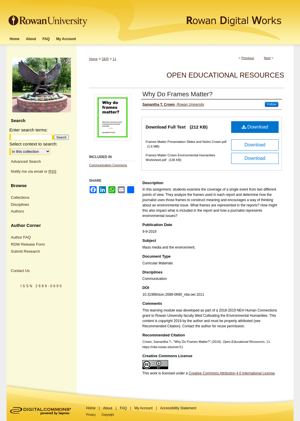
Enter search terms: (28, 129)
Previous (247, 58)
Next (267, 58)
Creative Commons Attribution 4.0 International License (232, 373)
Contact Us (20, 270)
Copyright (107, 414)
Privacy (91, 414)
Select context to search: (33, 143)
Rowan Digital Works (191, 16)
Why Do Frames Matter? (177, 94)
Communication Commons (108, 165)
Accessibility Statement (178, 408)
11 (114, 59)
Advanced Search (26, 161)
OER (105, 59)
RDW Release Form (28, 244)
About (107, 408)
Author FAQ (21, 237)
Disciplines (20, 204)
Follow (271, 104)
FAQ (123, 408)
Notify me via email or (33, 171)
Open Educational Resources (225, 75)
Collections (20, 197)
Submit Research (25, 251)
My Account (143, 408)
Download (255, 126)
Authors (17, 211)
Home (93, 59)
